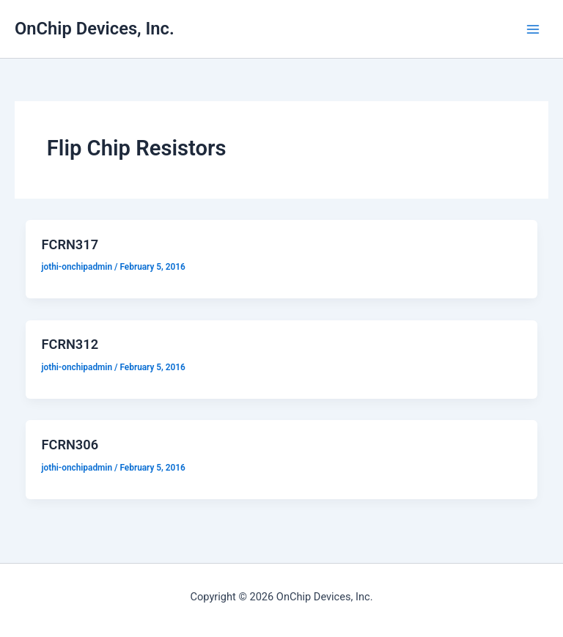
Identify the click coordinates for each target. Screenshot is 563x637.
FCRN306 (69, 444)
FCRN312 (69, 344)
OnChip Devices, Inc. (94, 28)
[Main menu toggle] (533, 29)
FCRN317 (69, 244)
